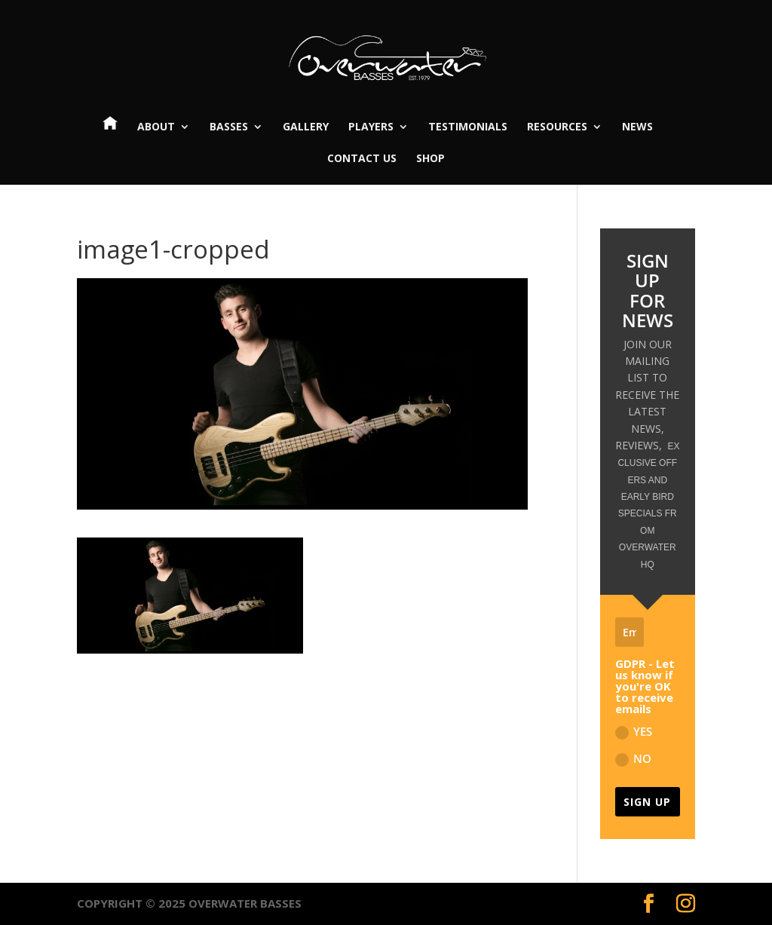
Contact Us (362, 159)
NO (633, 759)
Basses (229, 127)
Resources (557, 127)
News (637, 127)
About (156, 127)
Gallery (306, 127)
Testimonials (467, 127)
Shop (430, 159)
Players (371, 127)
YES (633, 732)
